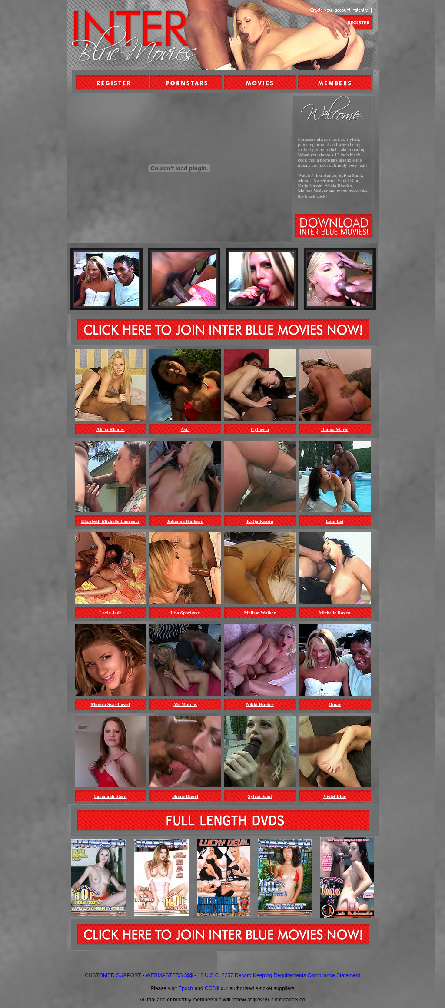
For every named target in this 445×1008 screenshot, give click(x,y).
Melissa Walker (260, 612)
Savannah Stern (110, 796)
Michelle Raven (334, 612)
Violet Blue (334, 796)
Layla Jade (110, 612)
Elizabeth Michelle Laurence (110, 521)
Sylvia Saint (260, 796)
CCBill (213, 988)
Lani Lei (334, 521)
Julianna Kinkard (185, 521)
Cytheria (260, 429)
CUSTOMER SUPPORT (114, 975)
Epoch (185, 988)
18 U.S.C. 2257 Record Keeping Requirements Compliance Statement (279, 975)
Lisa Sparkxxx (185, 612)
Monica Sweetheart (110, 704)
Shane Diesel (185, 796)
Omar (335, 704)
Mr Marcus (185, 704)
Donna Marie (335, 429)
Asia (185, 429)
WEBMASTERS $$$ (170, 975)
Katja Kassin (259, 521)
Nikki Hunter (259, 704)
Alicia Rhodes (110, 429)
